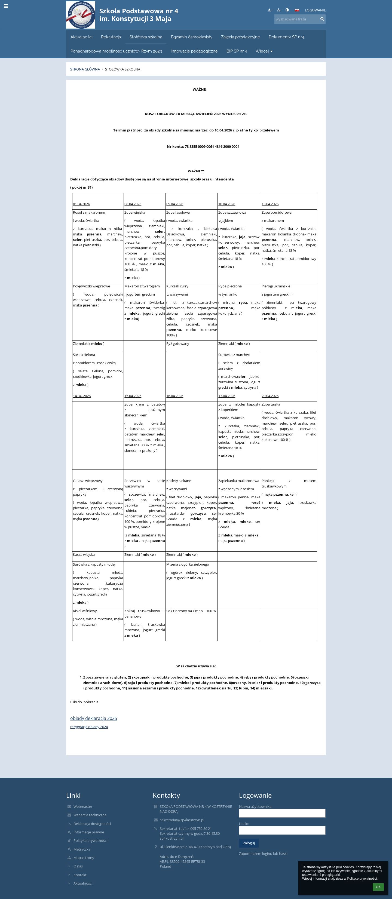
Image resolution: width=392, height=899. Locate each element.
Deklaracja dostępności (92, 823)
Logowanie (315, 10)
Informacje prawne (89, 832)
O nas (78, 866)
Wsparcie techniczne (90, 814)
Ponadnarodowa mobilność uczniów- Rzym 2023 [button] (116, 51)
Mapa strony (84, 857)
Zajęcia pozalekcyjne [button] (240, 37)
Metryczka (82, 849)
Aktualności (83, 883)
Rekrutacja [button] (111, 37)
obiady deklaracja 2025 (93, 718)
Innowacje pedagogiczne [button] (194, 51)
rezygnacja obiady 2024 (89, 726)
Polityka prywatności (90, 840)
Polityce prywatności (362, 878)
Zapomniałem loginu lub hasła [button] (263, 853)
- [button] (279, 9)
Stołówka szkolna (122, 69)
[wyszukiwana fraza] (300, 19)
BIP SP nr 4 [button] (236, 51)
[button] (297, 10)
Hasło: (244, 823)
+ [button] (270, 9)
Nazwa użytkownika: (255, 806)
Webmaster (83, 806)
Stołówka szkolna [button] (146, 37)
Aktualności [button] (81, 37)
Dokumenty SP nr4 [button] (286, 37)
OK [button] (378, 887)
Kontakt (80, 874)
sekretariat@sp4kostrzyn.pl (182, 819)
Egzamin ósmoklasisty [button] (191, 37)
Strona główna (85, 69)
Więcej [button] (265, 51)
